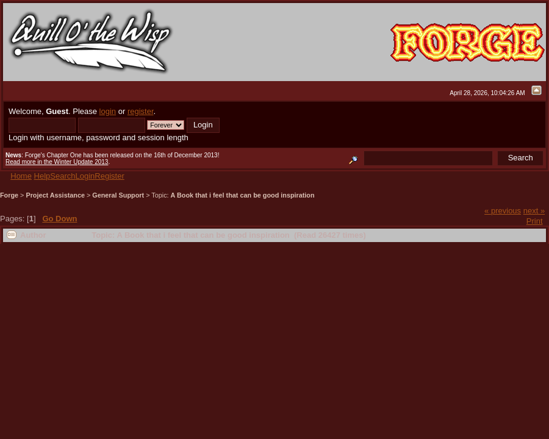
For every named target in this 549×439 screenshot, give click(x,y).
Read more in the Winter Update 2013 (56, 162)
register (140, 111)
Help (42, 175)
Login (85, 175)
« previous (502, 210)
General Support (118, 195)
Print (534, 221)
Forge (9, 195)
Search (62, 175)
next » (534, 210)
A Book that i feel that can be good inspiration (243, 195)
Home (21, 175)
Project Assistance (55, 195)
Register (109, 175)
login (107, 111)
